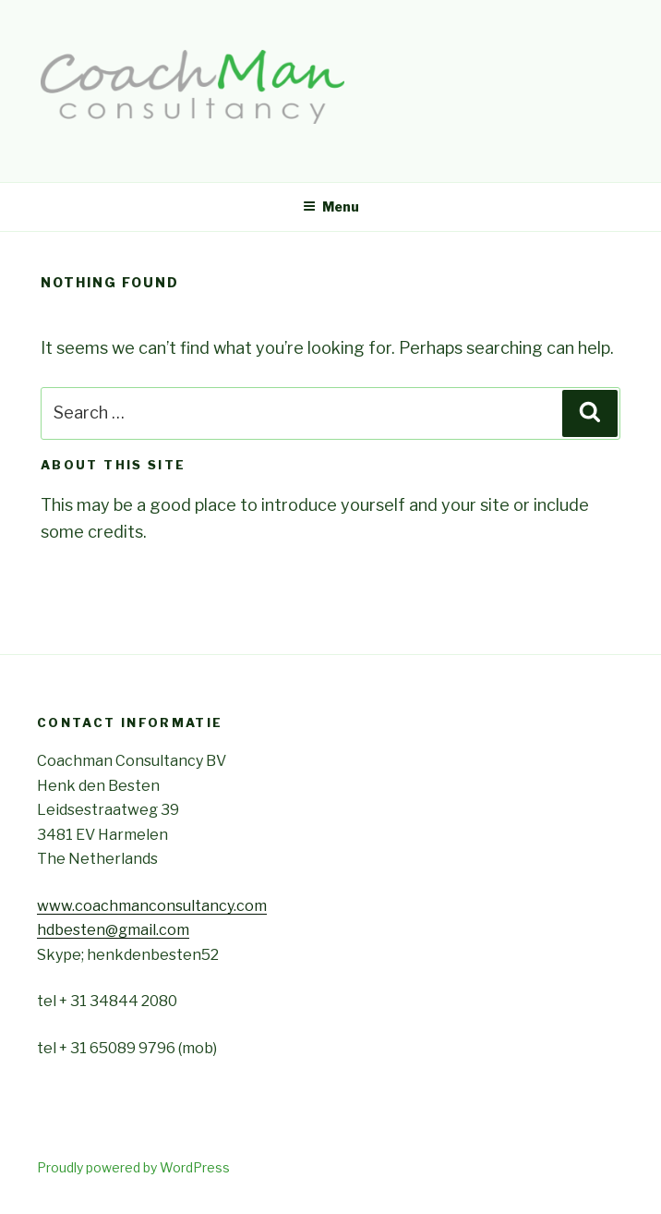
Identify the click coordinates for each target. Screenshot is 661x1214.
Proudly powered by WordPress (133, 1167)
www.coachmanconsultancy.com (152, 906)
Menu (331, 206)
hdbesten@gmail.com (113, 930)
